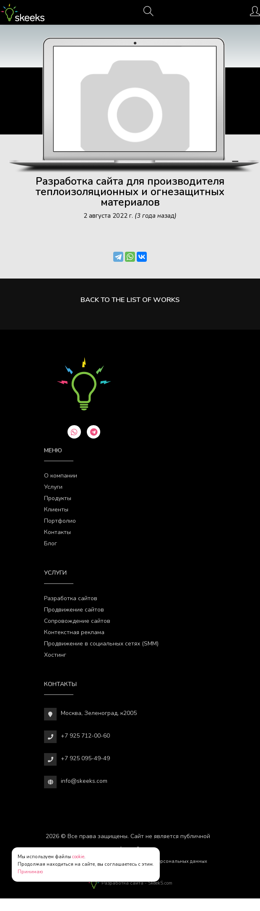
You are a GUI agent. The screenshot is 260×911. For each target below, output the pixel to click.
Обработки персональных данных (167, 861)
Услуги (53, 487)
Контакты (57, 532)
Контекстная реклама (74, 632)
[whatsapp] (74, 432)
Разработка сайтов (70, 598)
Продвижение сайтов (74, 610)
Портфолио (60, 521)
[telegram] (93, 432)
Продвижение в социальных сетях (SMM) (101, 644)
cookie (78, 857)
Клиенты (56, 510)
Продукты (57, 498)
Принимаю (30, 872)
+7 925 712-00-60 (85, 736)
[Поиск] (148, 14)
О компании (60, 476)
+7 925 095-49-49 (85, 758)
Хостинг (55, 655)
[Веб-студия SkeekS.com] (22, 12)
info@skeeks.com (84, 781)
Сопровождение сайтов (77, 621)
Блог (50, 543)
